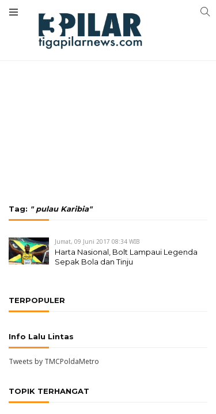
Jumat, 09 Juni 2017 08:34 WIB (97, 241)
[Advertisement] (108, 77)
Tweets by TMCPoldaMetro (54, 361)
